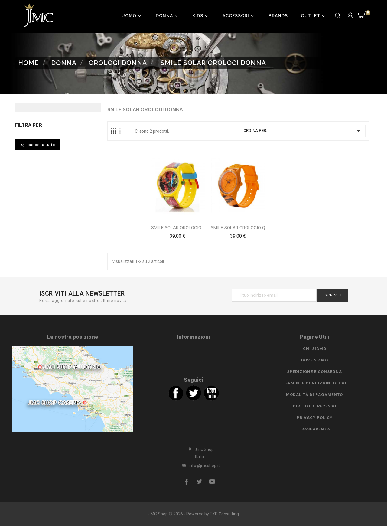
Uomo (132, 15)
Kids (201, 15)
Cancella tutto (37, 145)
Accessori (239, 15)
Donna (167, 15)
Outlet (314, 15)
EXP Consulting (224, 513)
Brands (278, 15)
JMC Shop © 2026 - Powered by (179, 513)
